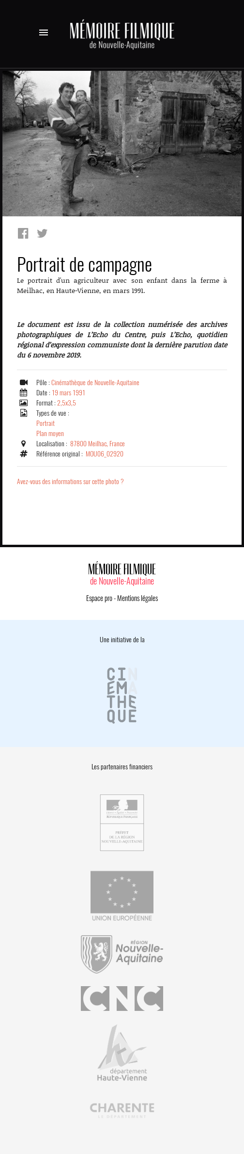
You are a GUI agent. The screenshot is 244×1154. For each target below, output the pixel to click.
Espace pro (99, 598)
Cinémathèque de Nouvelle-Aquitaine (95, 382)
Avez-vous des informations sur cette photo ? (70, 481)
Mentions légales (137, 598)
